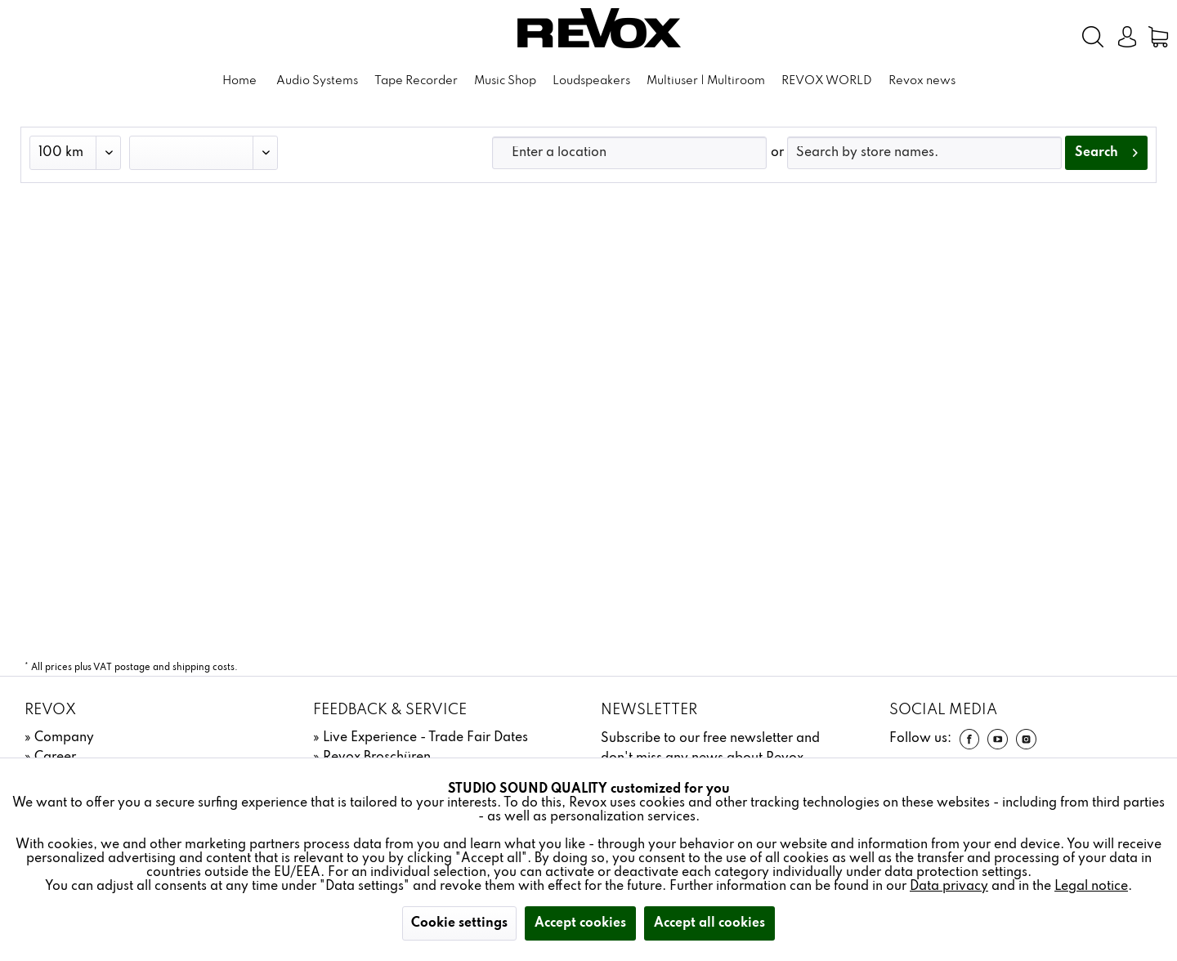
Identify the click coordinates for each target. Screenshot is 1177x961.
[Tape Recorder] (416, 81)
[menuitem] (1038, 36)
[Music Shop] (505, 81)
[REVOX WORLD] (826, 81)
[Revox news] (922, 81)
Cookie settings (459, 923)
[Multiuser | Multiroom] (705, 81)
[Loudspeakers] (591, 81)
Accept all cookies (709, 923)
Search (1106, 149)
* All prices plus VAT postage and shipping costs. (131, 668)
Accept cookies (580, 923)
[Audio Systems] (317, 81)
